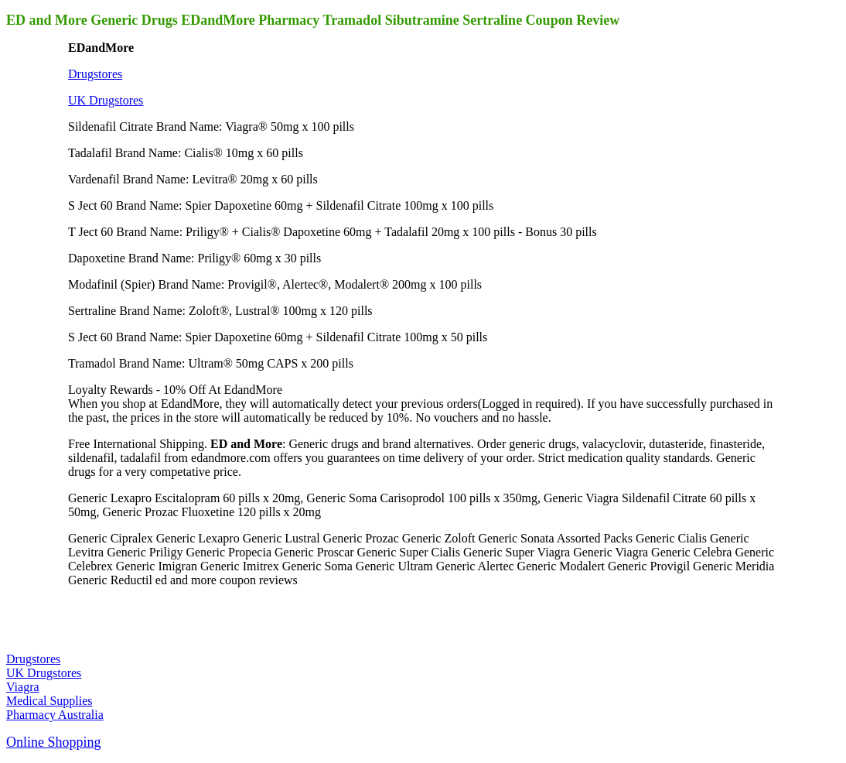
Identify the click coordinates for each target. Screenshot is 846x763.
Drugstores (95, 73)
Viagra (22, 686)
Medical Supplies (49, 700)
